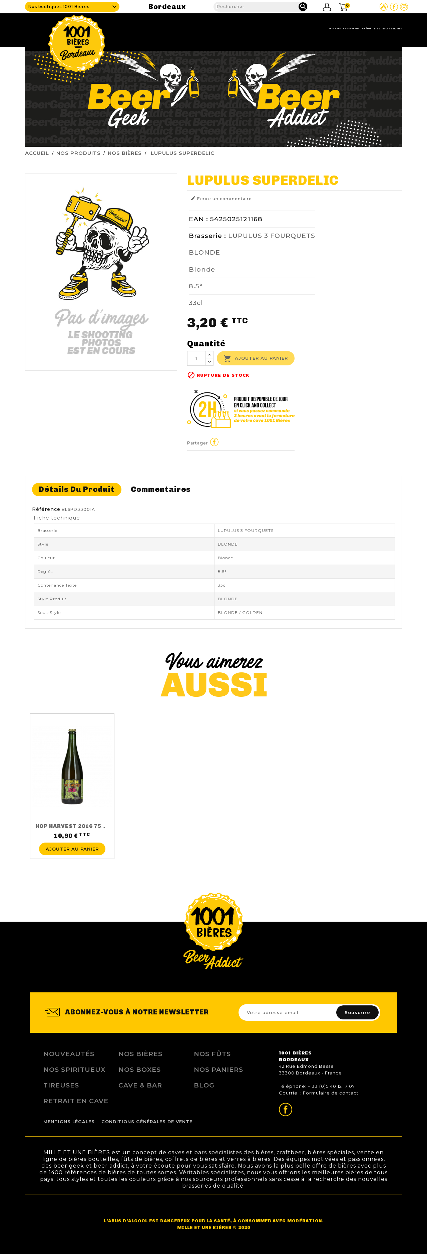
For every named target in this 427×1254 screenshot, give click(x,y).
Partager (214, 442)
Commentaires (161, 489)
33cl (196, 303)
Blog (339, 28)
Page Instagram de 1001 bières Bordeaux (404, 7)
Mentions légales (69, 1121)
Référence (46, 509)
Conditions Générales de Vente (146, 1121)
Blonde (202, 269)
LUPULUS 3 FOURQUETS (271, 236)
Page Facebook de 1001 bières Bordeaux (394, 7)
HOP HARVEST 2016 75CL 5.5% (79, 826)
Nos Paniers (218, 1069)
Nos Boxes (139, 1069)
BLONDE (204, 252)
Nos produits (272, 28)
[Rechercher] (261, 7)
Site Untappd (384, 7)
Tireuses (61, 1085)
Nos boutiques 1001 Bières (58, 6)
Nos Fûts (212, 1054)
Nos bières (140, 1054)
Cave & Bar (230, 28)
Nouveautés (68, 1054)
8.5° (195, 286)
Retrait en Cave (75, 1101)
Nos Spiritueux (74, 1069)
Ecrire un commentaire (221, 198)
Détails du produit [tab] (77, 489)
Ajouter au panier (256, 359)
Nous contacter (378, 28)
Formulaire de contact (331, 1092)
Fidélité (312, 28)
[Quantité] (196, 358)
